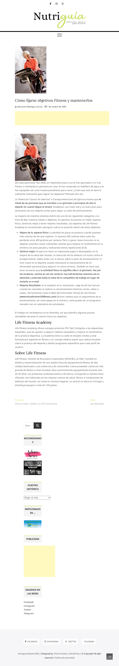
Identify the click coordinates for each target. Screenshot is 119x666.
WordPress (74, 653)
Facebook (28, 602)
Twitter (27, 609)
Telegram (29, 613)
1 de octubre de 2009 (55, 106)
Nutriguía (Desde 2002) (28, 653)
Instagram (29, 605)
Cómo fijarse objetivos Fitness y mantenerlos (53, 100)
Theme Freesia (60, 653)
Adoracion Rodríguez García (29, 106)
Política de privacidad (65, 657)
